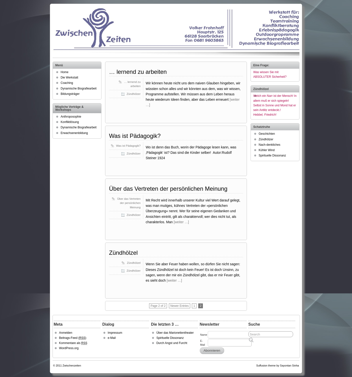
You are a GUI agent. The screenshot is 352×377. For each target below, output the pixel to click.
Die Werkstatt (69, 77)
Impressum (115, 332)
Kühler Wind (267, 150)
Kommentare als (73, 343)
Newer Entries (179, 306)
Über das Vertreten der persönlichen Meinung (168, 188)
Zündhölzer (134, 93)
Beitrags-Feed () (72, 338)
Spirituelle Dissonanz (272, 155)
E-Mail (202, 342)
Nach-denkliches (269, 144)
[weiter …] (181, 222)
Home (64, 72)
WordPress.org (69, 348)
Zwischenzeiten (72, 365)
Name (203, 334)
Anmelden (65, 332)
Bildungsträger (70, 94)
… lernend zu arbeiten (138, 71)
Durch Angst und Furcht (171, 343)
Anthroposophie (71, 116)
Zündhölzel (123, 252)
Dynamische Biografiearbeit (79, 88)
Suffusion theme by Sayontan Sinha (277, 365)
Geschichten (267, 133)
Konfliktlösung (70, 122)
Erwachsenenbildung (74, 133)
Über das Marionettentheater (175, 332)
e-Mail (112, 338)
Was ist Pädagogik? (135, 136)
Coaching (67, 83)
